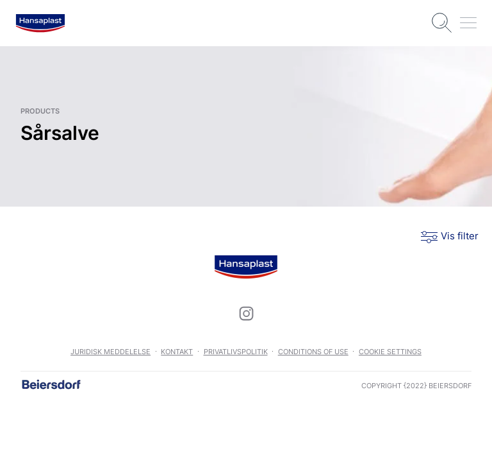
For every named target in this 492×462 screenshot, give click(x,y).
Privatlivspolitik (236, 351)
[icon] (246, 313)
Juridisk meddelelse (110, 351)
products (40, 111)
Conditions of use (313, 351)
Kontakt (177, 351)
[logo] (40, 23)
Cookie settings (390, 351)
